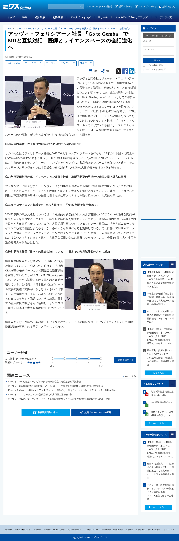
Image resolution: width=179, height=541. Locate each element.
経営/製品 (40, 17)
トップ (10, 17)
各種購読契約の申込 (48, 412)
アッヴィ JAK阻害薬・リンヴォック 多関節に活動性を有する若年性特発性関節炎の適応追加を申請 (59, 399)
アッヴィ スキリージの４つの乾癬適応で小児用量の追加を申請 (40, 394)
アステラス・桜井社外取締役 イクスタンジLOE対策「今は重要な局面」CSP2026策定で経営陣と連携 (160, 492)
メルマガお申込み (147, 6)
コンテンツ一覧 (163, 17)
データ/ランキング (80, 17)
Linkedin (132, 71)
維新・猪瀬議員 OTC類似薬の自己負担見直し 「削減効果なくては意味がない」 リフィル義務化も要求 (160, 470)
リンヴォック (68, 63)
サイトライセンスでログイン (158, 36)
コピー (109, 71)
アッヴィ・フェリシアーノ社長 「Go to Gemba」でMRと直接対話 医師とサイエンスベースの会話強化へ (78, 28)
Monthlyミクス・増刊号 (100, 6)
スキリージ (86, 63)
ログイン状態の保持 (154, 65)
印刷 (95, 71)
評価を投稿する (126, 359)
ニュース (18, 28)
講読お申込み (125, 6)
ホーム (8, 28)
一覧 (172, 264)
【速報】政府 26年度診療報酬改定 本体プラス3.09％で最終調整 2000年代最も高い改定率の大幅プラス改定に (160, 279)
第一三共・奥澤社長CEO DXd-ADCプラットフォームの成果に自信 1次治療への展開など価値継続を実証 (160, 357)
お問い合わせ (169, 6)
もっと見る (130, 376)
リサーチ (103, 17)
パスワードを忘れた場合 (156, 69)
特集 (24, 17)
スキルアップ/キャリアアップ (131, 17)
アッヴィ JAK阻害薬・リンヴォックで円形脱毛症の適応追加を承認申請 (44, 381)
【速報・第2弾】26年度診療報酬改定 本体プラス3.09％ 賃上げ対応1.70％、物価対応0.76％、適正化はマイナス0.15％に (160, 336)
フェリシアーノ (32, 63)
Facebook (125, 71)
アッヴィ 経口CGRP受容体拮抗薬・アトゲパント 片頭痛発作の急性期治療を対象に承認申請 (55, 386)
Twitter (118, 71)
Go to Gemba (13, 63)
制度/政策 (57, 17)
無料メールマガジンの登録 (97, 412)
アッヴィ (51, 63)
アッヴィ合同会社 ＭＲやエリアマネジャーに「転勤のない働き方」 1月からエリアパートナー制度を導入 (62, 390)
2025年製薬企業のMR (161, 402)
